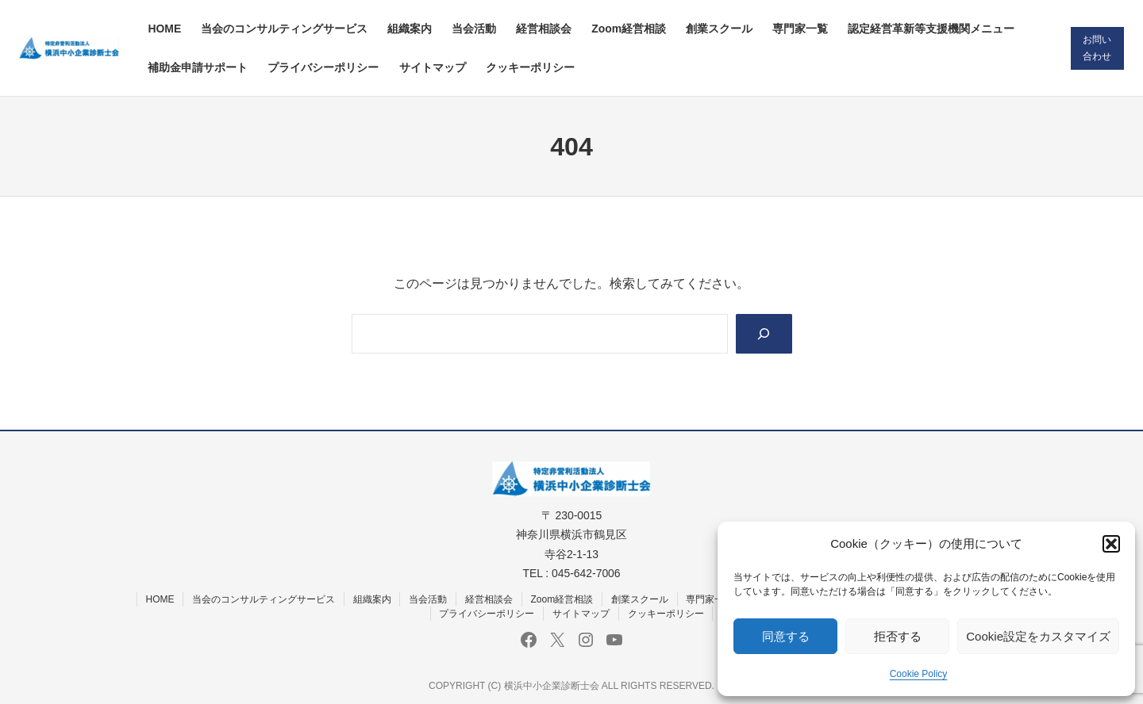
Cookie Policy (919, 673)
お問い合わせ (1097, 48)
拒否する (898, 636)
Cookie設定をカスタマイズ (1038, 636)
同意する (786, 636)
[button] (1111, 544)
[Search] (764, 333)
